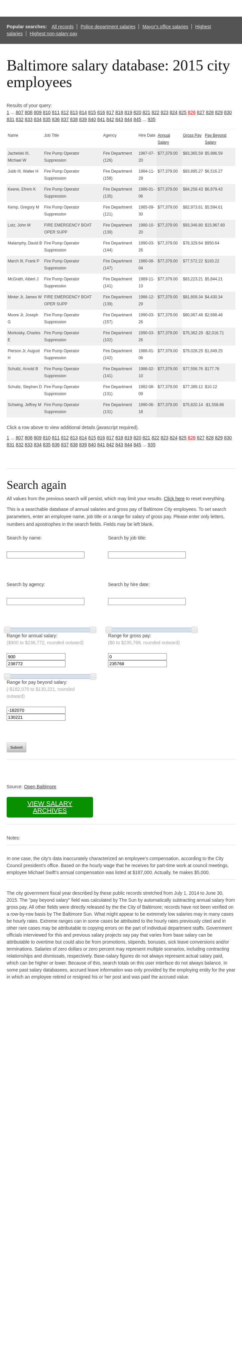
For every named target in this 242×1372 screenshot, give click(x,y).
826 (191, 112)
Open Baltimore (40, 786)
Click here (174, 498)
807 (19, 112)
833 (29, 119)
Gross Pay (192, 135)
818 (119, 112)
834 (38, 119)
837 (65, 119)
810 (47, 112)
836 (56, 119)
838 (74, 119)
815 (92, 112)
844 (128, 119)
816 (101, 112)
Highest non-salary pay (53, 33)
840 (92, 119)
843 (119, 119)
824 (174, 112)
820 (137, 112)
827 (200, 112)
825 (182, 112)
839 (83, 119)
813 (74, 112)
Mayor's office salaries (165, 26)
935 (151, 119)
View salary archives (49, 807)
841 (101, 119)
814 (83, 112)
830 (228, 112)
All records (62, 26)
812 (65, 112)
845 (137, 119)
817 (110, 112)
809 (38, 112)
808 (29, 112)
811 (56, 112)
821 (146, 112)
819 (128, 112)
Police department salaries (107, 26)
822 (155, 112)
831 (10, 119)
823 (164, 112)
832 (19, 119)
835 (47, 119)
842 (110, 119)
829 (219, 112)
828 (210, 112)
